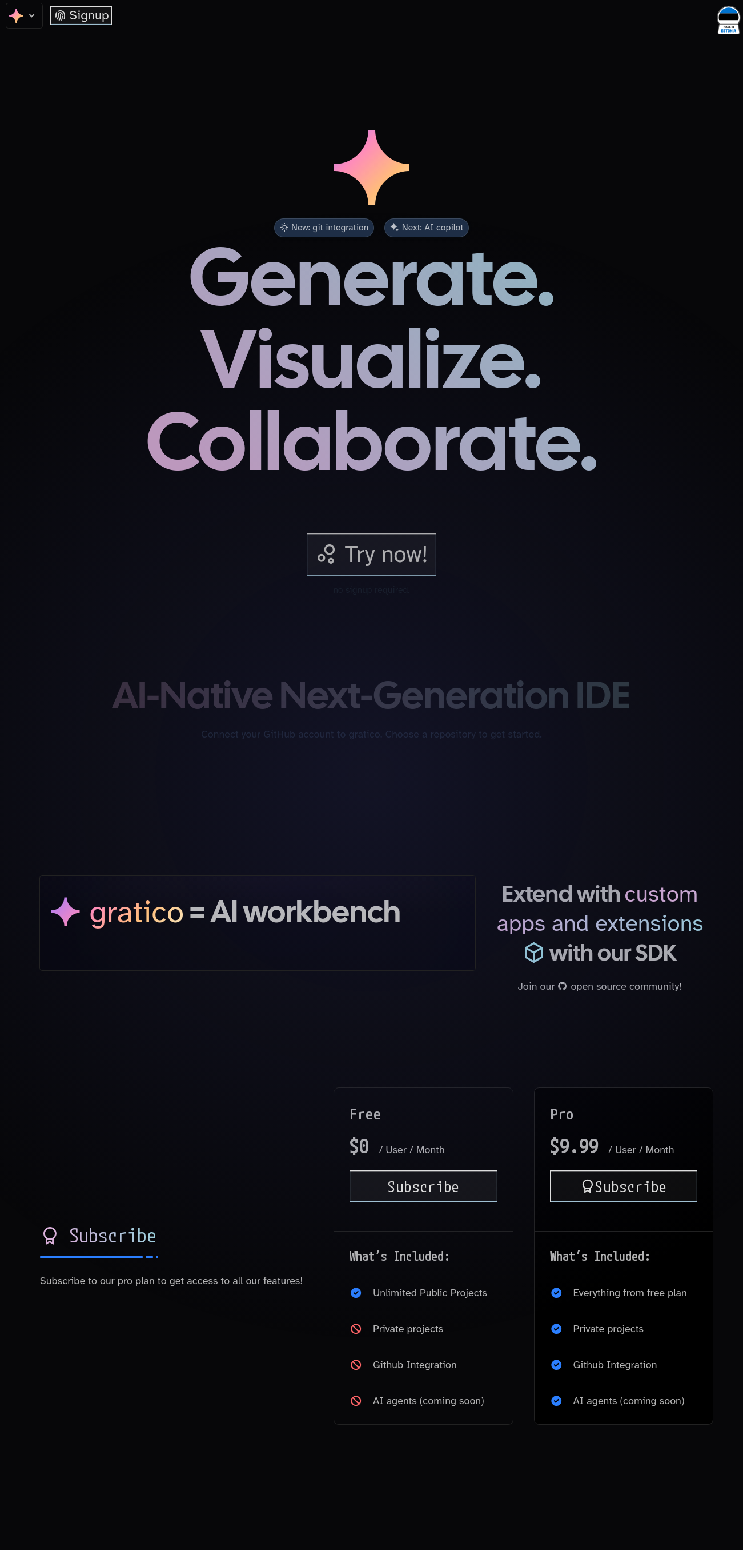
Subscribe (424, 1186)
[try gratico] (371, 554)
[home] (24, 16)
